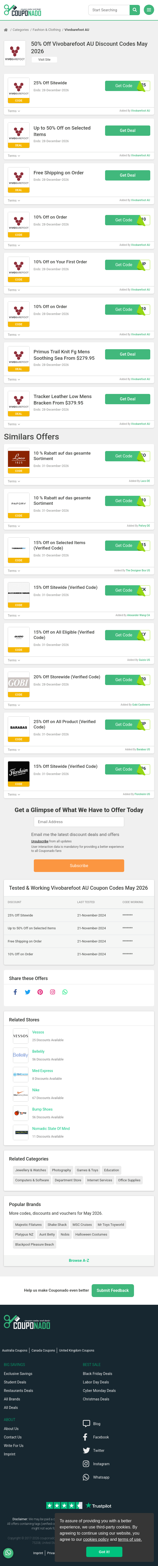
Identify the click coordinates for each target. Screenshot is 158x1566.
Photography (61, 1170)
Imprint (9, 1454)
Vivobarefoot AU (77, 30)
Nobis (65, 1235)
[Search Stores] (135, 10)
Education (111, 1170)
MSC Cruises (82, 1225)
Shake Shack (57, 1225)
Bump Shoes (42, 1110)
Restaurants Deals (18, 1391)
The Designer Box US (138, 570)
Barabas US (143, 749)
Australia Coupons (14, 1350)
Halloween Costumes (91, 1235)
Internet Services (99, 1180)
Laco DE (145, 481)
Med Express (42, 1071)
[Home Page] (8, 30)
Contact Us (13, 1437)
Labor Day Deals (96, 1382)
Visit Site (44, 59)
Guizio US (144, 660)
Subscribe (79, 865)
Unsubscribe (40, 841)
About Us (11, 1429)
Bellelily (38, 1052)
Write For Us (13, 1446)
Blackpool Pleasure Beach (34, 1244)
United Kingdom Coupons (76, 1350)
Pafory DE (144, 525)
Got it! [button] (104, 1552)
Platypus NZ (24, 1235)
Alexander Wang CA (138, 615)
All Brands (12, 1399)
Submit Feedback (113, 1290)
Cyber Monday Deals (99, 1391)
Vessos (38, 1032)
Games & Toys (87, 1170)
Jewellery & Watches (30, 1170)
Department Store (68, 1180)
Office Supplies (129, 1180)
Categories (21, 30)
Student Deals (15, 1382)
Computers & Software (32, 1180)
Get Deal (128, 130)
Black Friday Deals (97, 1374)
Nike (36, 1090)
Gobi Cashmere (141, 704)
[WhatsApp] (10, 1553)
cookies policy (96, 1539)
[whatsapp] (65, 992)
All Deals (11, 1408)
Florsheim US (142, 794)
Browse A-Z (79, 1260)
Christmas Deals (96, 1399)
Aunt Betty (47, 1235)
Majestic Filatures (28, 1225)
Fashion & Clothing (47, 30)
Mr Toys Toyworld (111, 1225)
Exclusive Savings (18, 1374)
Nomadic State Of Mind (51, 1129)
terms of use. (130, 1539)
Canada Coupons (43, 1350)
